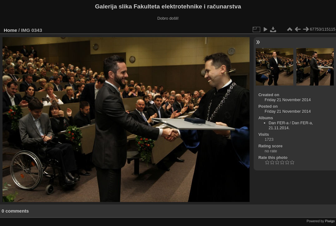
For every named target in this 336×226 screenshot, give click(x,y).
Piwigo (330, 221)
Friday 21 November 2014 (288, 99)
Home (10, 30)
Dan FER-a (279, 122)
